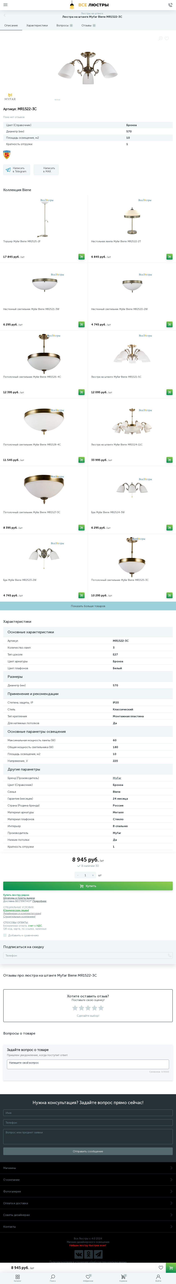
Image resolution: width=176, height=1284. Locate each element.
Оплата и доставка (88, 1203)
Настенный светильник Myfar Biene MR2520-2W (119, 309)
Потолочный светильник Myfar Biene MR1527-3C (31, 512)
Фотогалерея (88, 1191)
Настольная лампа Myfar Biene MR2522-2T (116, 241)
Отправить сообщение (88, 1151)
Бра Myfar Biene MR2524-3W (108, 512)
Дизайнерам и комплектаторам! (22, 913)
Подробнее (39, 901)
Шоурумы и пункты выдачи (19, 898)
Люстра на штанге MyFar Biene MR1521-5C (116, 377)
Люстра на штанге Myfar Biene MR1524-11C (116, 444)
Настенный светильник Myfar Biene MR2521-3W (31, 309)
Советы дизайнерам (88, 1215)
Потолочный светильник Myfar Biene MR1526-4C (32, 377)
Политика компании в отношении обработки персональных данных (88, 1262)
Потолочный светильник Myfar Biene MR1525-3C (120, 580)
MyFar (117, 778)
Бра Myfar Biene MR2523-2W (19, 580)
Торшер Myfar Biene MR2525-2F (22, 241)
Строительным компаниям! (19, 916)
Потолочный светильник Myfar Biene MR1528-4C (32, 444)
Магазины (88, 1168)
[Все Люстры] (88, 5)
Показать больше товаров (88, 606)
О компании (88, 1179)
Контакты (88, 1226)
